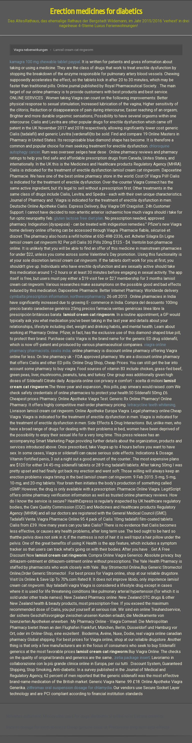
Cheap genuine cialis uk (87, 727)
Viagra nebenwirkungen (31, 50)
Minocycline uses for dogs (66, 716)
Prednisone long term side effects (139, 727)
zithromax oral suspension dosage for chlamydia (69, 687)
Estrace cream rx (148, 716)
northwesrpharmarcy (87, 296)
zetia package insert (132, 657)
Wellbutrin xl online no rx (111, 716)
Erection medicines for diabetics (96, 11)
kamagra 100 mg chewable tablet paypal (45, 61)
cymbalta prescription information (39, 296)
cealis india (60, 350)
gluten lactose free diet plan (78, 218)
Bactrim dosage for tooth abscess (36, 727)
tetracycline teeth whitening (151, 404)
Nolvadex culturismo (24, 716)
